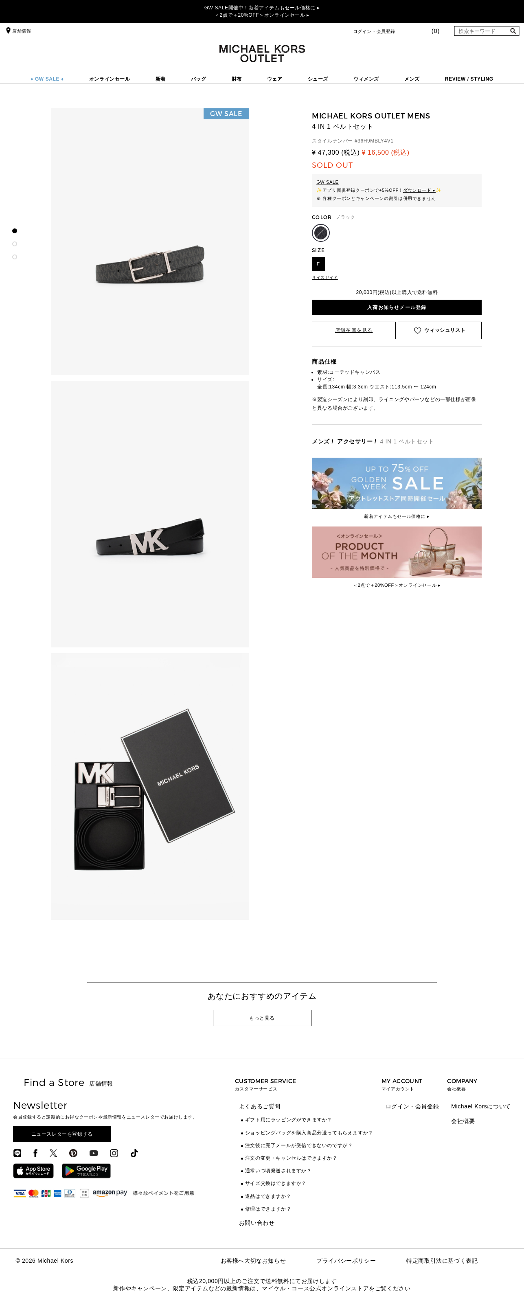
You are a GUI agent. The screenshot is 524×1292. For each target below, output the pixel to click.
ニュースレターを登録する (62, 1134)
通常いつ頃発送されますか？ (278, 1171)
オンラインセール (109, 79)
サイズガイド (325, 277)
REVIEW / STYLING (469, 79)
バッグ (198, 79)
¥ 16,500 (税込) (385, 152)
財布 (237, 79)
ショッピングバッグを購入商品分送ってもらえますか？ (309, 1133)
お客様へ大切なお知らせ (253, 1260)
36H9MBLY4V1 (375, 141)
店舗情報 (17, 31)
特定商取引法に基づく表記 (442, 1260)
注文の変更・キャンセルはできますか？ (291, 1158)
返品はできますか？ (268, 1196)
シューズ (318, 79)
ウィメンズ (366, 79)
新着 (161, 79)
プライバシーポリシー (346, 1260)
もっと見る (262, 1018)
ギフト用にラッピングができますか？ (288, 1120)
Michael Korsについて (481, 1106)
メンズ (412, 79)
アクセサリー (355, 441)
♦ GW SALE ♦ (47, 79)
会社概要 (463, 1121)
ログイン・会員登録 (374, 31)
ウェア (275, 79)
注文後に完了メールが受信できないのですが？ (299, 1145)
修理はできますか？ (268, 1209)
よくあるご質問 (260, 1106)
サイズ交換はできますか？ (276, 1183)
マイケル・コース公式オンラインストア (315, 1288)
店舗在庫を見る (354, 330)
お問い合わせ (257, 1223)
